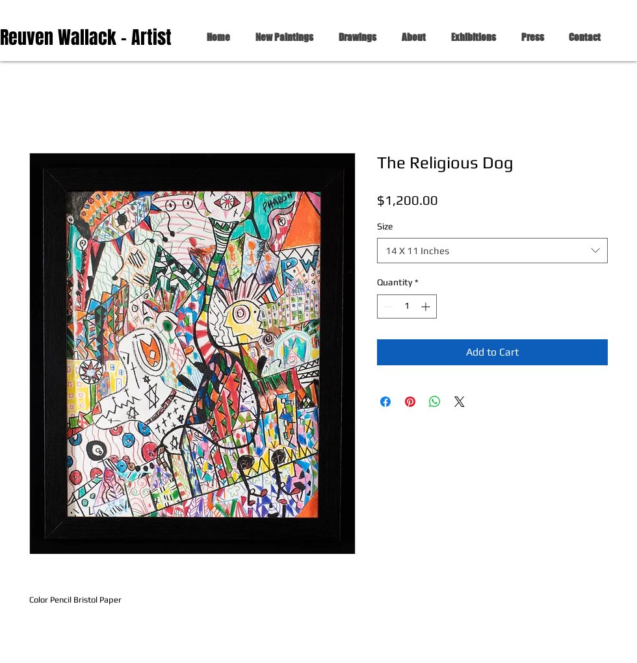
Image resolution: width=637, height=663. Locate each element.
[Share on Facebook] (385, 402)
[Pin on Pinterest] (410, 402)
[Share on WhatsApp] (435, 402)
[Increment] (427, 306)
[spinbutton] (407, 306)
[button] (354, 37)
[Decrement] (387, 306)
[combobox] (492, 250)
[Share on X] (459, 402)
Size (385, 226)
